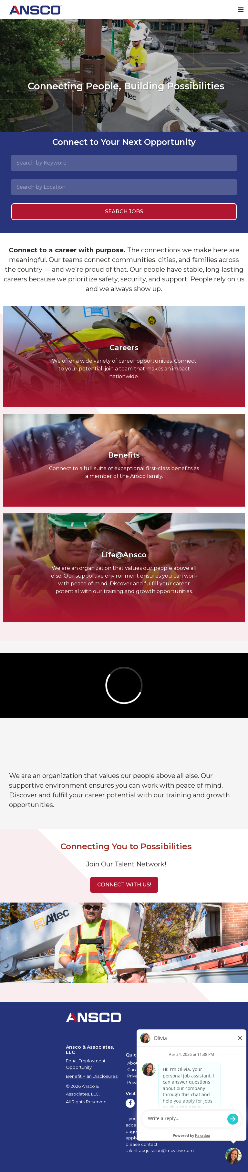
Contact (156, 1069)
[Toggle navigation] (240, 10)
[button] (124, 885)
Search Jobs (124, 211)
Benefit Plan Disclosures (92, 1076)
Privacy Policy (141, 1075)
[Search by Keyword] (124, 163)
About (133, 1063)
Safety (150, 1063)
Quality (167, 1063)
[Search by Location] (124, 187)
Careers (135, 1069)
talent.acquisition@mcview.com (160, 1150)
